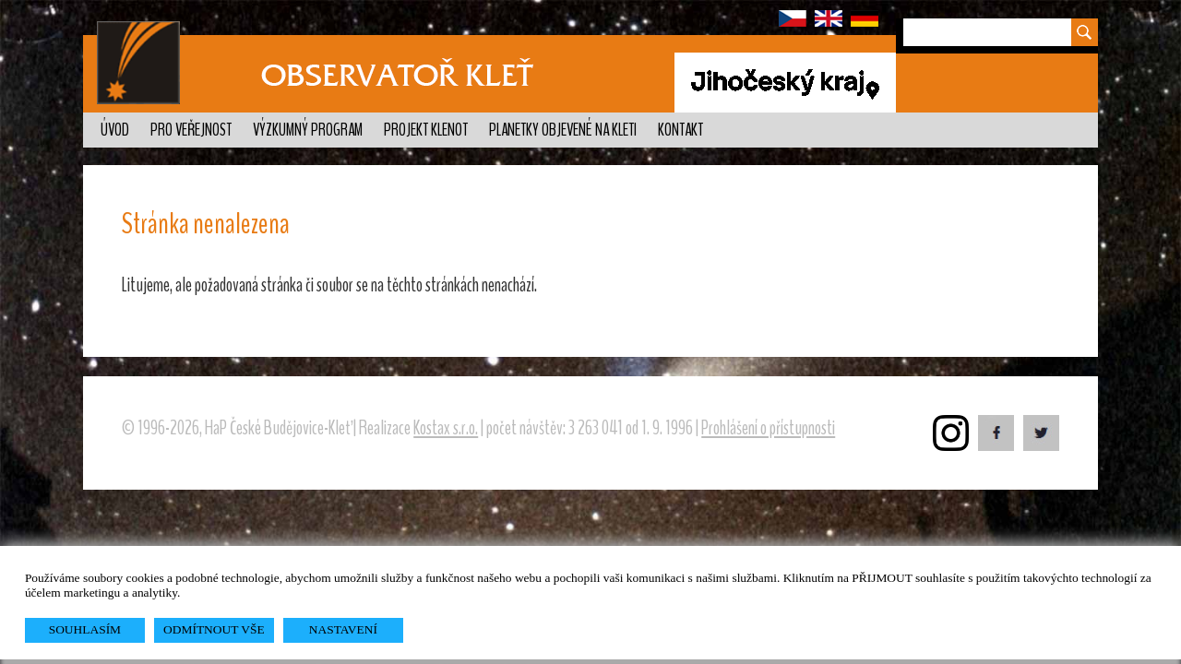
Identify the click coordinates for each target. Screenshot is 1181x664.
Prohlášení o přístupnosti (768, 428)
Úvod (115, 130)
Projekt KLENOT (426, 130)
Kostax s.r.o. (445, 428)
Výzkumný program (308, 130)
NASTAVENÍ (343, 629)
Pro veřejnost (191, 130)
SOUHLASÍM (85, 629)
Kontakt (680, 130)
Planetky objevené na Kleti (563, 130)
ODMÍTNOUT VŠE (214, 629)
